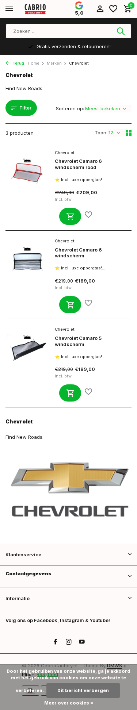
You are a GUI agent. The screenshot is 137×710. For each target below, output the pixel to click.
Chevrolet (65, 152)
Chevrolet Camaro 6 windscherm (78, 253)
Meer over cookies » (68, 703)
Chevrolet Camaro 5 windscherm (78, 341)
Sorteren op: (70, 108)
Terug (14, 63)
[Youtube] (82, 642)
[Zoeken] (68, 31)
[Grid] (129, 133)
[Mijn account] (99, 9)
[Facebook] (55, 642)
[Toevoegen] (70, 216)
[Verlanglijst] (113, 9)
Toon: (101, 132)
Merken (57, 63)
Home (36, 63)
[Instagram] (69, 642)
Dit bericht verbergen (83, 690)
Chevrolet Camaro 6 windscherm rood (78, 164)
